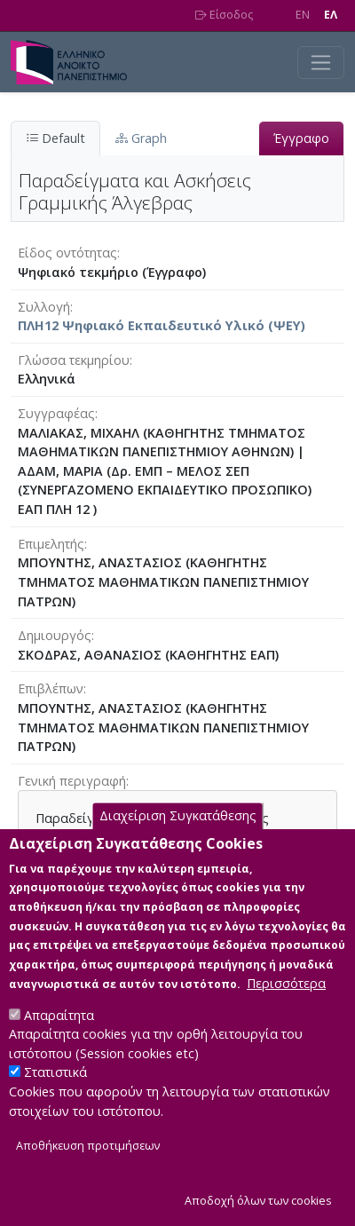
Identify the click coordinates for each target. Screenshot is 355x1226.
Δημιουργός (54, 635)
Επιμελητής (51, 543)
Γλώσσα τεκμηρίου (74, 360)
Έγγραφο (301, 138)
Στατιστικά (55, 1101)
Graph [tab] (141, 138)
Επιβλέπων (50, 688)
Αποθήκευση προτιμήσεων (88, 1174)
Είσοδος (224, 14)
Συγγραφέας (56, 413)
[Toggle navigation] (320, 62)
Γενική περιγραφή (72, 780)
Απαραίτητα (59, 1043)
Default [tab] (55, 138)
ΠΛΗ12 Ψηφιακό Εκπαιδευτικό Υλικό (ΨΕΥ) (161, 325)
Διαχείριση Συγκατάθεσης (177, 844)
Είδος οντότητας (67, 252)
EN (303, 14)
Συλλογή (44, 306)
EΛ (330, 14)
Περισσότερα (286, 1011)
